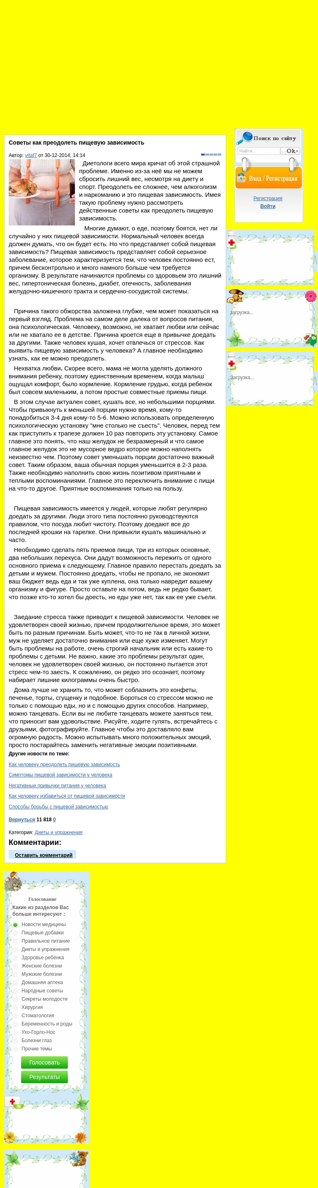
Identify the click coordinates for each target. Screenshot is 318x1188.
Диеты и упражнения (59, 832)
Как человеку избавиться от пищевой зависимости (67, 796)
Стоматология (38, 1016)
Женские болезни (42, 966)
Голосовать (44, 1062)
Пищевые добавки (43, 933)
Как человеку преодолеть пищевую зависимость (64, 764)
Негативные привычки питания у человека (57, 786)
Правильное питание (46, 941)
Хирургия (32, 1007)
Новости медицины (44, 924)
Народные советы (42, 991)
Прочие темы (37, 1049)
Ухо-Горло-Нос (38, 1032)
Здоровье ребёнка (43, 958)
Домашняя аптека (42, 982)
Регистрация (267, 198)
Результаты (44, 1077)
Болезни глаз (37, 1040)
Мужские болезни (42, 974)
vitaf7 (31, 155)
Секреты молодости (44, 999)
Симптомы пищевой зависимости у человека (60, 775)
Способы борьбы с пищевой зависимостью (58, 807)
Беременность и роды (47, 1024)
